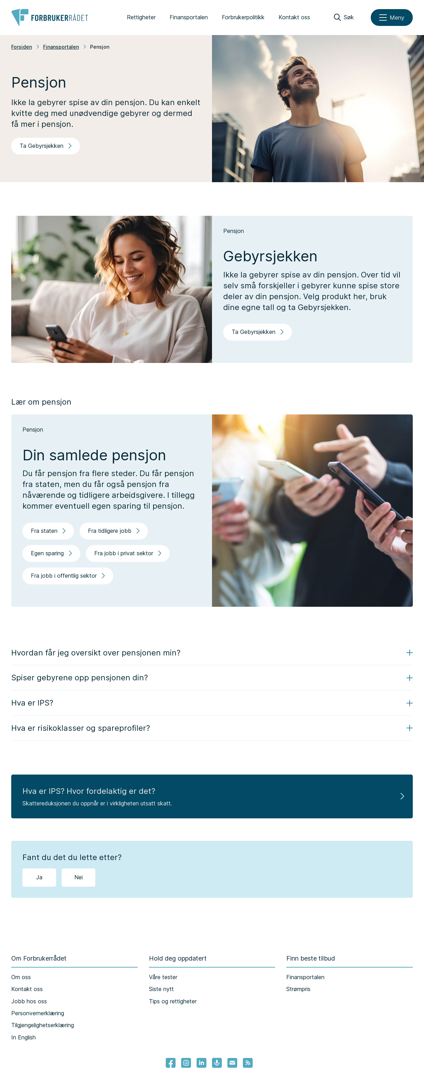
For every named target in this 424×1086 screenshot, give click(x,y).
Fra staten (48, 530)
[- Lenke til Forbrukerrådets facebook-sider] (171, 1063)
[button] (212, 653)
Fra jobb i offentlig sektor (68, 575)
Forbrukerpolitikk (243, 17)
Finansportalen (189, 17)
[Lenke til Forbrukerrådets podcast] (217, 1063)
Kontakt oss (294, 17)
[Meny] (392, 17)
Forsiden (21, 47)
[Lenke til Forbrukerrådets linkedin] (201, 1063)
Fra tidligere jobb (113, 530)
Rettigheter (141, 17)
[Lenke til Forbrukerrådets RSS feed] (248, 1063)
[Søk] (344, 17)
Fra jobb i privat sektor (127, 553)
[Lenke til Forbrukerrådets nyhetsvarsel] (232, 1063)
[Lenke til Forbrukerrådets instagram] (186, 1063)
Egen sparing (51, 553)
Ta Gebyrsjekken (45, 145)
